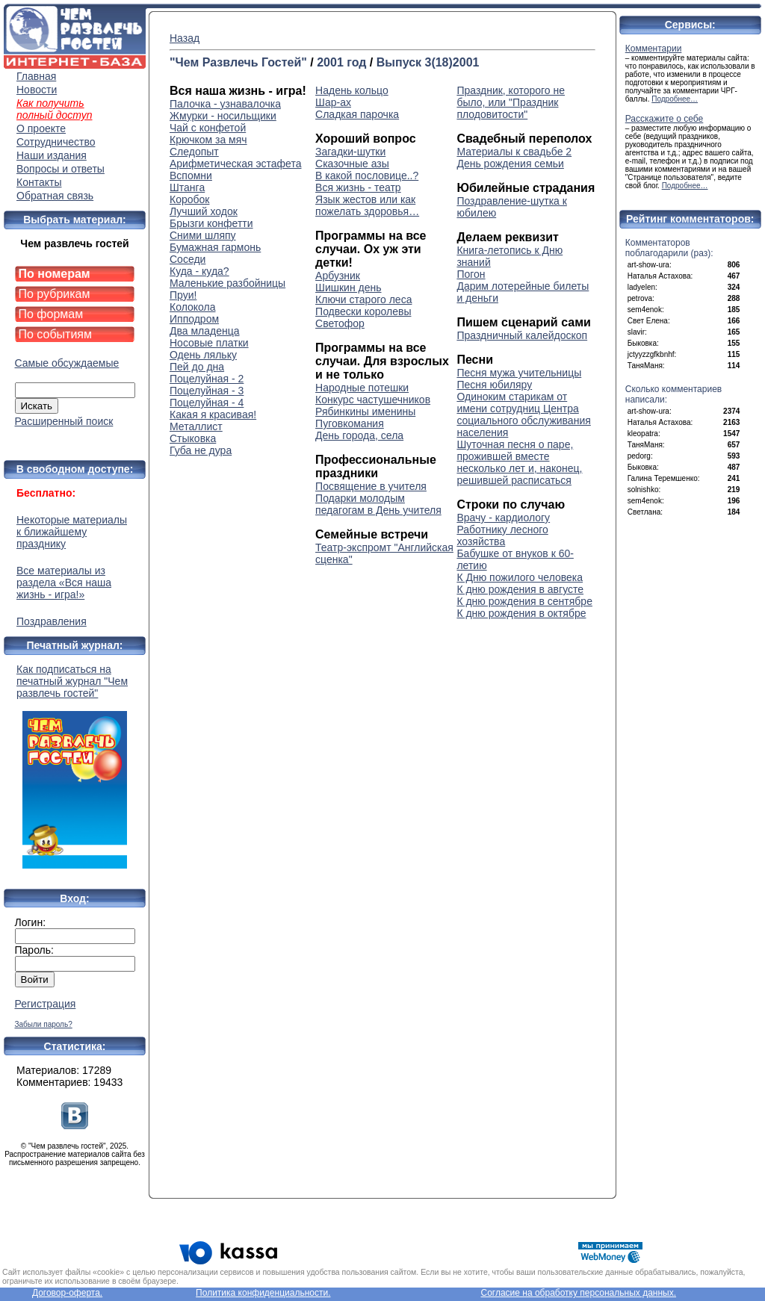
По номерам (54, 273)
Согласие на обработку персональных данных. (578, 1293)
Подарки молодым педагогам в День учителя (378, 504)
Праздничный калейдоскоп (521, 335)
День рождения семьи (509, 164)
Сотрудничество (55, 142)
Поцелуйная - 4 (207, 403)
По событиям (56, 334)
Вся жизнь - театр (358, 187)
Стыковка (193, 438)
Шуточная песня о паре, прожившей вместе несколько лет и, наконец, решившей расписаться (519, 462)
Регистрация (45, 1004)
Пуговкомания (349, 423)
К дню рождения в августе (519, 589)
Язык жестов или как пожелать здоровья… (367, 205)
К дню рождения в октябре (521, 613)
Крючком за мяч (208, 140)
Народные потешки (362, 388)
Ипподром (194, 319)
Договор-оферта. (67, 1293)
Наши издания (51, 155)
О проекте (41, 128)
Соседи (187, 259)
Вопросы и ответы (60, 169)
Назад (184, 38)
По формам (51, 314)
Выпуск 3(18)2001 (428, 62)
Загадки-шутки (350, 152)
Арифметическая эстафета (235, 164)
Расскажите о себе (664, 119)
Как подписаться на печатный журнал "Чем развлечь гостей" (74, 766)
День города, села (359, 435)
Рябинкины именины (365, 411)
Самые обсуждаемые (67, 363)
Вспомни (191, 175)
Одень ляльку (203, 355)
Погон (470, 274)
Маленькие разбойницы (227, 283)
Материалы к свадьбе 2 (514, 152)
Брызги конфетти (211, 223)
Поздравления (51, 621)
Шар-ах (333, 102)
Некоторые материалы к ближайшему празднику (71, 532)
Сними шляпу (203, 235)
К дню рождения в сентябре (524, 601)
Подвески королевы (363, 311)
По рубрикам (54, 294)
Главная (36, 76)
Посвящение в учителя (371, 486)
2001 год (341, 62)
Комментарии (653, 48)
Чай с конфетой (208, 128)
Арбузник (337, 276)
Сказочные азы (352, 164)
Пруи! (183, 295)
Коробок (189, 199)
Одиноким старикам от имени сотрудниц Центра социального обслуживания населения (523, 414)
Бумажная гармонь (215, 247)
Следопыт (194, 152)
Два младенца (205, 331)
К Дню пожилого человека (519, 577)
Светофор (340, 323)
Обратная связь (54, 196)
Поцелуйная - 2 (207, 379)
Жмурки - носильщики (223, 116)
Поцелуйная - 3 (207, 391)
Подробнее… (674, 99)
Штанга (187, 187)
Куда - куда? (199, 271)
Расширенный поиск (64, 421)
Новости (36, 90)
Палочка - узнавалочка (225, 104)
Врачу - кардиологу (503, 518)
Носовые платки (209, 343)
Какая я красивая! (213, 414)
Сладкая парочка (357, 114)
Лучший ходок (204, 211)
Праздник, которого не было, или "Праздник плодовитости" (510, 102)
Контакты (38, 182)
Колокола (192, 307)
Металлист (196, 426)
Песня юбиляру (494, 385)
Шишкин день (348, 288)
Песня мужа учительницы (518, 373)
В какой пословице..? (366, 175)
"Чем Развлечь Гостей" (238, 62)
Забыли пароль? (43, 1024)
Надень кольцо (351, 90)
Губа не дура (201, 450)
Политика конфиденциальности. (263, 1293)
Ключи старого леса (363, 299)
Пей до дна (197, 367)
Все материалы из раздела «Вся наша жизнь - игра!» (63, 582)
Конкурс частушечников (372, 400)
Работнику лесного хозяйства (502, 535)
